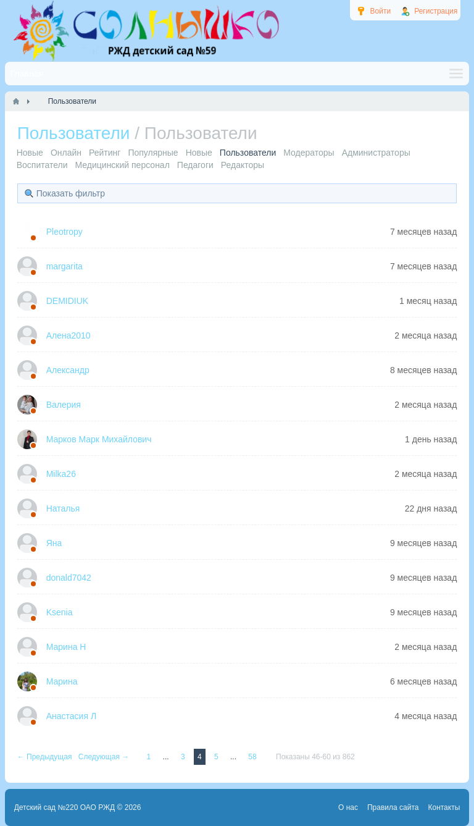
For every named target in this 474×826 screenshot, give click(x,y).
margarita (64, 266)
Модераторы (308, 153)
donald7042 (68, 578)
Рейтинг (104, 153)
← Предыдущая (45, 756)
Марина (62, 681)
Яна (54, 543)
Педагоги (195, 165)
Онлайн (66, 153)
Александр (67, 370)
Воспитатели (42, 165)
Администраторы (376, 153)
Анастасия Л (71, 716)
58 (253, 756)
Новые (30, 153)
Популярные (153, 153)
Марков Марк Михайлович (99, 439)
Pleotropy (64, 232)
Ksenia (59, 612)
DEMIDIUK (67, 301)
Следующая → (104, 756)
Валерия (63, 405)
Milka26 (61, 474)
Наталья (63, 508)
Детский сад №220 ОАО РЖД (64, 807)
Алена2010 (68, 335)
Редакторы (242, 165)
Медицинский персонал (122, 165)
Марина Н (66, 647)
